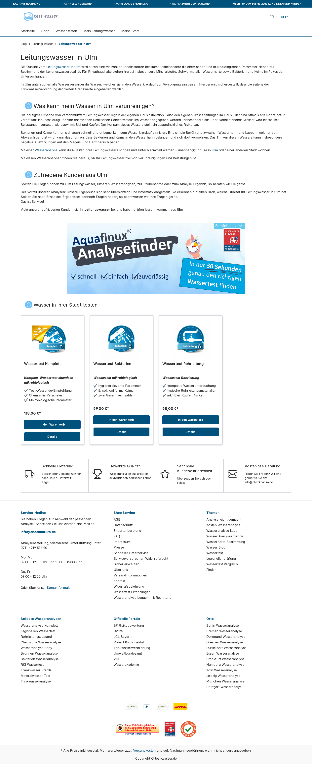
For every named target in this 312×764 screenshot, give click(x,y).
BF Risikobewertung (129, 625)
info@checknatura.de (38, 532)
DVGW (118, 631)
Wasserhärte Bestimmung (225, 542)
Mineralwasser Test (35, 676)
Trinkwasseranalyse (36, 681)
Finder (211, 570)
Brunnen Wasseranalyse (39, 653)
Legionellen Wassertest (38, 631)
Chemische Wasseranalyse (41, 642)
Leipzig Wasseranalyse (223, 676)
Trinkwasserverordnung (132, 648)
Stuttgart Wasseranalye (224, 687)
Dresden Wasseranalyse (224, 642)
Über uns (121, 570)
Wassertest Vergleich (222, 564)
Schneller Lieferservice (131, 553)
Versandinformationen (130, 575)
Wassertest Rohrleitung (183, 364)
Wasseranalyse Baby (36, 648)
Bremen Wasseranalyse (224, 631)
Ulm (215, 150)
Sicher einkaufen (126, 564)
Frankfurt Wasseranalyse (225, 659)
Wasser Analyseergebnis (225, 536)
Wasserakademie (126, 665)
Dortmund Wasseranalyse (225, 637)
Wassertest (214, 553)
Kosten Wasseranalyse (223, 525)
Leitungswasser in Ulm (63, 67)
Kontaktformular (59, 588)
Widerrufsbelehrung (129, 586)
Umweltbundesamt (128, 653)
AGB (117, 519)
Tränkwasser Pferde (36, 670)
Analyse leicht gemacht (223, 519)
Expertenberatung (127, 531)
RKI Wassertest (32, 665)
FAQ (117, 536)
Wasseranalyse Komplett (39, 625)
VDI (116, 659)
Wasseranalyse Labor (222, 531)
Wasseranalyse (46, 150)
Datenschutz (123, 525)
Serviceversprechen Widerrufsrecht (141, 558)
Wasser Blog (215, 547)
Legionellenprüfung (221, 558)
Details (52, 436)
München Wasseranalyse (225, 681)
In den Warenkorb (52, 424)
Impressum (122, 542)
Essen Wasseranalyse (222, 653)
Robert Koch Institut (129, 642)
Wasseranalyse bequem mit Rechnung (142, 598)
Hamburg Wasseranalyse (225, 665)
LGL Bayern (123, 637)
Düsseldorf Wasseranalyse (226, 648)
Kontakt (119, 581)
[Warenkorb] (279, 17)
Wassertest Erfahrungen (132, 592)
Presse (119, 547)
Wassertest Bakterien (112, 364)
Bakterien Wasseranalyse (40, 659)
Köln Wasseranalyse (221, 670)
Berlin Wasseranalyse (222, 625)
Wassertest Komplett (42, 364)
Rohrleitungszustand (36, 637)
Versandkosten (144, 750)
